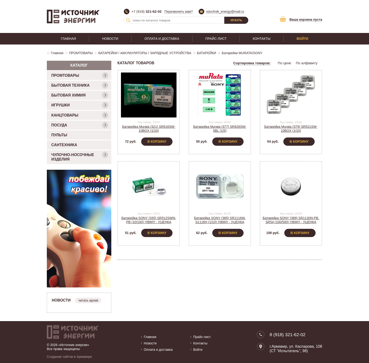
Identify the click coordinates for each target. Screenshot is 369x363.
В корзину (156, 141)
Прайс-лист (216, 38)
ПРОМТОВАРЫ (80, 53)
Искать (236, 20)
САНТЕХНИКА (64, 145)
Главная (68, 38)
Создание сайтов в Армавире (69, 357)
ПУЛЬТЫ (59, 135)
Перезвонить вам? (178, 11)
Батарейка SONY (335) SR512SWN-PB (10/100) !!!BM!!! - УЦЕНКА (148, 220)
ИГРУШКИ (79, 105)
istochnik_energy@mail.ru (225, 11)
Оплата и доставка (161, 38)
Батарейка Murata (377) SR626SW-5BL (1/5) (219, 129)
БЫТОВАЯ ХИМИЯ (79, 95)
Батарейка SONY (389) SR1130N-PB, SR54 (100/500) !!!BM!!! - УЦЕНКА (291, 220)
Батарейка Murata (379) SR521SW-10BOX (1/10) (290, 129)
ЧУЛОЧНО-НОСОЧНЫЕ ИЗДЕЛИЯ (79, 156)
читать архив (88, 300)
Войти (302, 38)
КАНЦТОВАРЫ (79, 115)
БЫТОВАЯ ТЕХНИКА (79, 85)
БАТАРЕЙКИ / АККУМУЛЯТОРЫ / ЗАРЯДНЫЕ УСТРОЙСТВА (144, 53)
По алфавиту (306, 63)
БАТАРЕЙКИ (206, 53)
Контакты (262, 38)
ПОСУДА (79, 125)
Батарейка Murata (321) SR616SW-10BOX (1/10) (148, 129)
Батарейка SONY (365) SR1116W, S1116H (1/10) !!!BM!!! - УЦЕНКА (219, 220)
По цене (284, 63)
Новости (110, 38)
